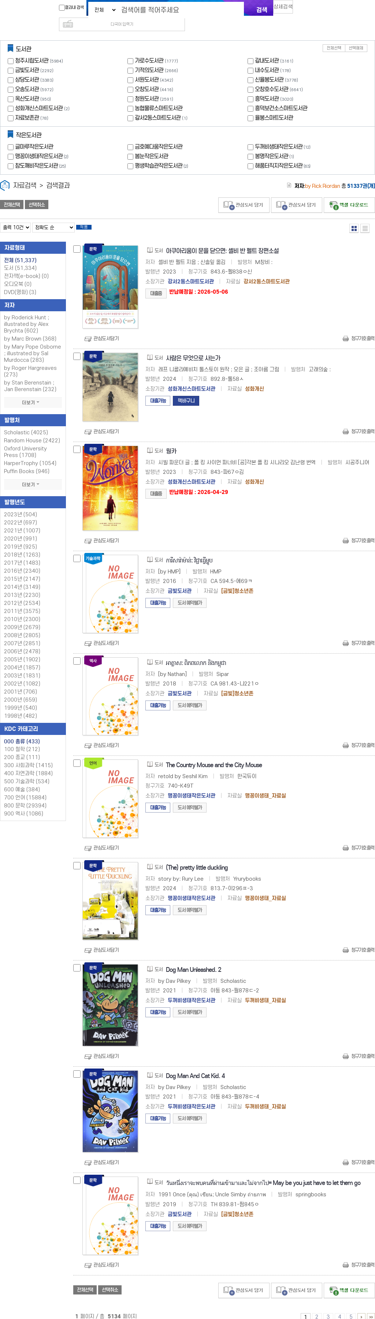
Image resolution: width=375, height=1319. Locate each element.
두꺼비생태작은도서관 (283, 134)
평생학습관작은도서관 (162, 154)
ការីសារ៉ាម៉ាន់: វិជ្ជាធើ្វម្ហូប (189, 551)
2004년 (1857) (22, 658)
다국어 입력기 (311, 9)
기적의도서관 (149, 58)
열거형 (354, 216)
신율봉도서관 (269, 67)
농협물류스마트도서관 (158, 96)
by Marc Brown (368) (30, 329)
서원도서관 (147, 67)
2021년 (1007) (22, 521)
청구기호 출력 (362, 329)
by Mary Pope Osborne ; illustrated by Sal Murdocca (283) (32, 344)
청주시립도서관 (31, 48)
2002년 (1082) (22, 674)
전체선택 (334, 36)
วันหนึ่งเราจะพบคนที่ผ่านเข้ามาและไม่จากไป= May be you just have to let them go (263, 1173)
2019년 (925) (20, 537)
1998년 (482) (20, 706)
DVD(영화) (20, 283)
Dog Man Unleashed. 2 (193, 960)
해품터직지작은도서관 (283, 154)
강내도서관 (267, 48)
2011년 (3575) (22, 602)
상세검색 (286, 9)
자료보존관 (27, 106)
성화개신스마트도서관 (39, 96)
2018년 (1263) (22, 545)
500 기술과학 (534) (26, 772)
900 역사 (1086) (23, 804)
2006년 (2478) (22, 642)
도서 (20, 259)
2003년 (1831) (22, 666)
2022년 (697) (20, 513)
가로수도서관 (149, 48)
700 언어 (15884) (25, 788)
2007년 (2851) (22, 634)
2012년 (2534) (22, 594)
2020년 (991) (20, 529)
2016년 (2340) (22, 561)
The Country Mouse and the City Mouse (214, 755)
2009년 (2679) (22, 618)
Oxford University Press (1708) (25, 442)
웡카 (171, 442)
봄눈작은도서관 (151, 144)
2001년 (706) (20, 682)
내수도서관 (267, 58)
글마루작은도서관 (34, 134)
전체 (20, 251)
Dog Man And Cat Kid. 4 (195, 1066)
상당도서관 (27, 67)
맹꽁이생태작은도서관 (42, 144)
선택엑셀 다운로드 (349, 193)
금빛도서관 (27, 58)
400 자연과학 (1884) (28, 764)
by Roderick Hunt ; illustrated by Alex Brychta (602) (26, 314)
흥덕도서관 (267, 86)
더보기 (33, 393)
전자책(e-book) (26, 267)
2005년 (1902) (22, 650)
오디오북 (17, 275)
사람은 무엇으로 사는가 (193, 349)
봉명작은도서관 (275, 144)
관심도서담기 (106, 329)
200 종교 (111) (22, 748)
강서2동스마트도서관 (158, 106)
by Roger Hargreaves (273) (30, 362)
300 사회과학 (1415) (28, 756)
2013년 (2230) (22, 586)
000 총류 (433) (22, 732)
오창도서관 (147, 77)
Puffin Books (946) (26, 462)
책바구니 (186, 391)
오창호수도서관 (271, 77)
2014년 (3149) (22, 578)
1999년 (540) (20, 698)
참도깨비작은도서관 (41, 154)
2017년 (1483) (22, 553)
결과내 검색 (67, 8)
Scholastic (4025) (26, 423)
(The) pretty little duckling (197, 858)
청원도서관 (147, 86)
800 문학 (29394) (25, 796)
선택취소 (37, 193)
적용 (89, 216)
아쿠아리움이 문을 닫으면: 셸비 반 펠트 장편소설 (222, 241)
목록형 (365, 216)
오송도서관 (27, 77)
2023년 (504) (20, 505)
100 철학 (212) (22, 740)
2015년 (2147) (22, 569)
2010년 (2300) (22, 610)
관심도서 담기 (244, 193)
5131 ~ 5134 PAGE (371, 1308)
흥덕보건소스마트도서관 (281, 96)
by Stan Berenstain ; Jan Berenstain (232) (30, 376)
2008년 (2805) (22, 626)
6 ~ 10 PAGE (361, 1308)
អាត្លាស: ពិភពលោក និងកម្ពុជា (196, 653)
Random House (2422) (32, 431)
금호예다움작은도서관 (158, 134)
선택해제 (356, 36)
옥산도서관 (27, 86)
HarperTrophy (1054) (30, 454)
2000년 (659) (20, 690)
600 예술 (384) (22, 780)
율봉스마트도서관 (274, 106)
